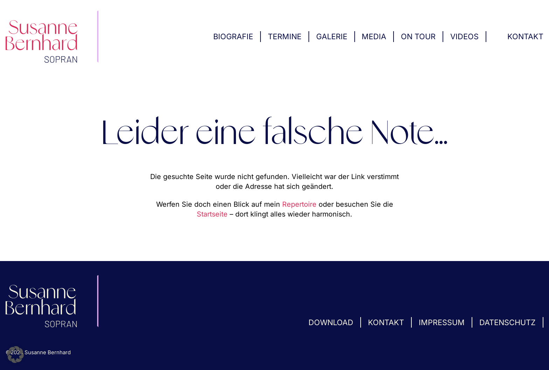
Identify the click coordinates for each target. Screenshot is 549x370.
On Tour (418, 36)
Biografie (233, 36)
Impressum (442, 322)
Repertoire (299, 204)
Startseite (212, 214)
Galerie (331, 36)
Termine (284, 36)
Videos (464, 36)
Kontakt (525, 36)
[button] (15, 354)
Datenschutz (507, 322)
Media (374, 36)
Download (330, 322)
